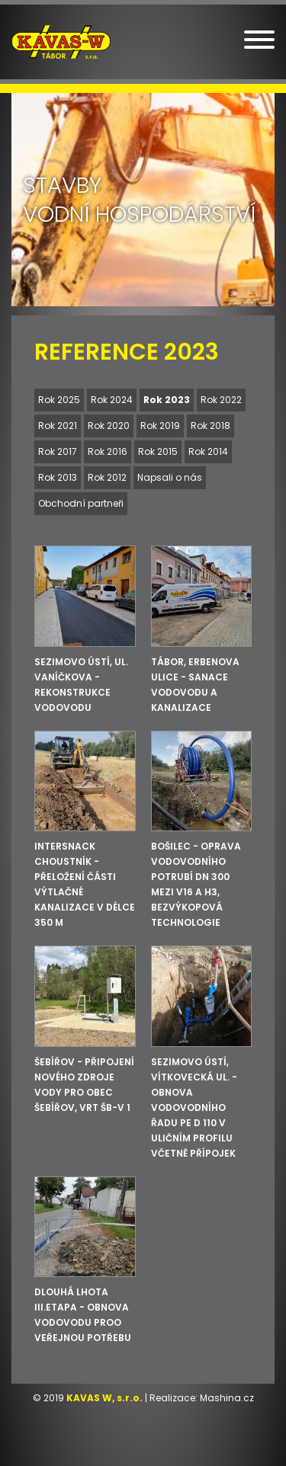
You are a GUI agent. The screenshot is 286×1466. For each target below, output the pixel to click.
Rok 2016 (107, 451)
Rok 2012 (107, 477)
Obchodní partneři (81, 503)
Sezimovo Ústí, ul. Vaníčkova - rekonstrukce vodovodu (81, 684)
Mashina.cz (227, 1397)
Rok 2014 (208, 451)
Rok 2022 (221, 399)
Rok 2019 (160, 425)
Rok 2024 (112, 399)
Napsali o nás (169, 477)
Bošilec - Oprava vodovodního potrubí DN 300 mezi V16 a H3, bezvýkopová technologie (196, 884)
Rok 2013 (57, 477)
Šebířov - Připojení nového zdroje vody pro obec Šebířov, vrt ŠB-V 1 (84, 1084)
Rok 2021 (57, 425)
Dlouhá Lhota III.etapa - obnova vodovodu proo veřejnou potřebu (82, 1314)
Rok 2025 (59, 399)
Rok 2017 (57, 451)
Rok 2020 (109, 425)
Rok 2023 (166, 399)
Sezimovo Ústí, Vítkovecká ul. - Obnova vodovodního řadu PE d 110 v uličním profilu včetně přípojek (194, 1107)
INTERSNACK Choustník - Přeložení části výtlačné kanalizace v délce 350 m (84, 884)
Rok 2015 (158, 451)
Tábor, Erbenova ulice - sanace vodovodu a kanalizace (195, 684)
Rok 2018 (210, 425)
